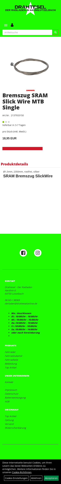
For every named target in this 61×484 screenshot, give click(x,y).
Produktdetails (14, 163)
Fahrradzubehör (13, 355)
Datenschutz (11, 393)
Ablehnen (36, 478)
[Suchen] (55, 32)
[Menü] (5, 25)
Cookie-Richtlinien (21, 472)
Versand (9, 423)
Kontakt (9, 382)
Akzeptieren (51, 478)
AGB (7, 401)
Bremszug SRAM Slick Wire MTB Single (25, 101)
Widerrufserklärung (15, 427)
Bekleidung (11, 363)
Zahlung (9, 420)
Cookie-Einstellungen (16, 478)
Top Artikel (10, 367)
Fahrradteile (11, 359)
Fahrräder (10, 352)
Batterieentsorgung (15, 397)
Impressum (11, 389)
